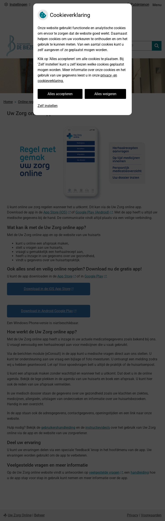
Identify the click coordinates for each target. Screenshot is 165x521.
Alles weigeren (105, 94)
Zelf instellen (48, 106)
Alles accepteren (60, 94)
